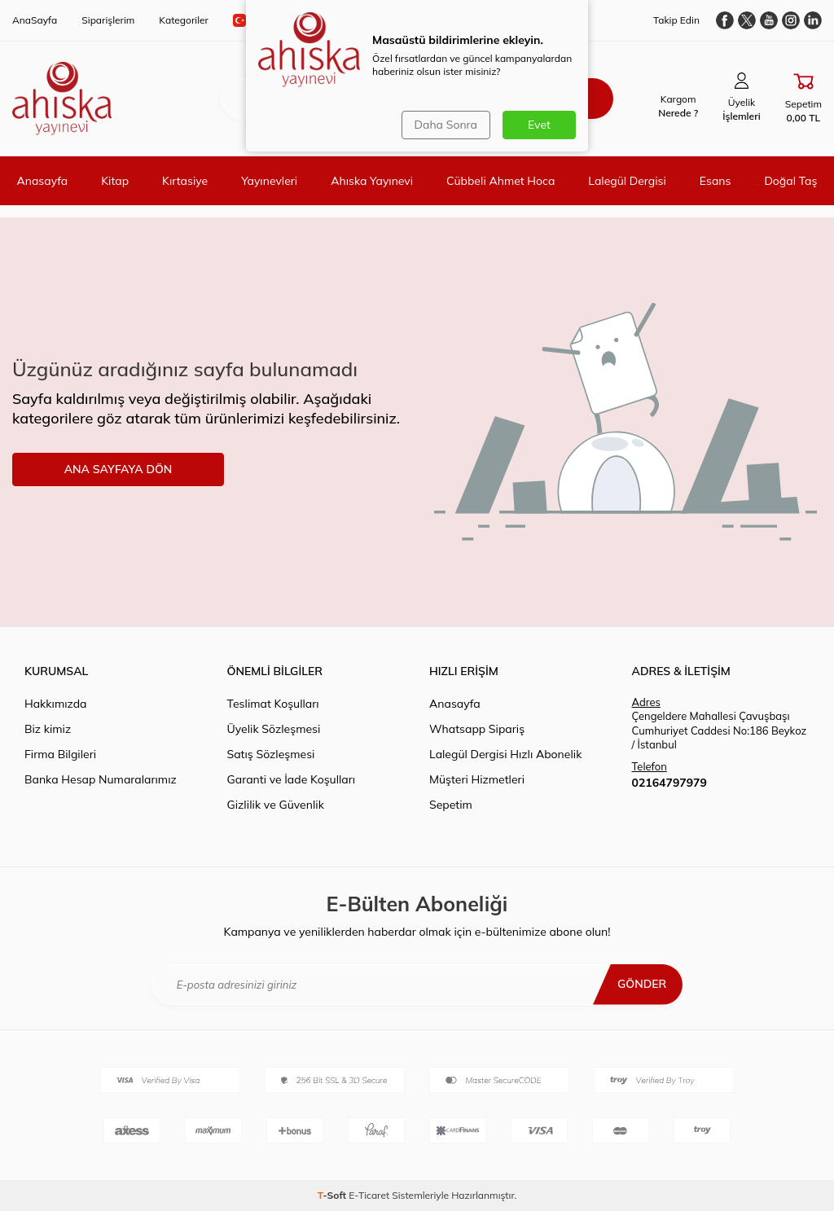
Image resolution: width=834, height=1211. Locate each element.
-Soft (333, 1195)
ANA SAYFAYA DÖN (118, 469)
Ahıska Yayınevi (372, 180)
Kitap (115, 180)
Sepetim (450, 804)
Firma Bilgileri (60, 754)
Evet (539, 124)
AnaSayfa (34, 20)
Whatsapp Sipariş (477, 729)
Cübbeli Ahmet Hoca (500, 180)
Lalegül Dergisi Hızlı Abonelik (505, 754)
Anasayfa (42, 180)
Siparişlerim (107, 20)
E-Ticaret (369, 1195)
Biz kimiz (47, 729)
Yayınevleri (269, 180)
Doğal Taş (790, 180)
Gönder (641, 983)
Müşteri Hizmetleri (477, 779)
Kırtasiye (185, 180)
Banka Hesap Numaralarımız (100, 779)
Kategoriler (183, 20)
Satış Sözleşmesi (271, 754)
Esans (715, 180)
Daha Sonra (446, 124)
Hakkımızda (55, 703)
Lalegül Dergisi (627, 180)
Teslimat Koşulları (273, 703)
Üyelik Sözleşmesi (274, 729)
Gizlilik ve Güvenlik (275, 804)
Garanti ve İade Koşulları (291, 779)
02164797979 (669, 782)
